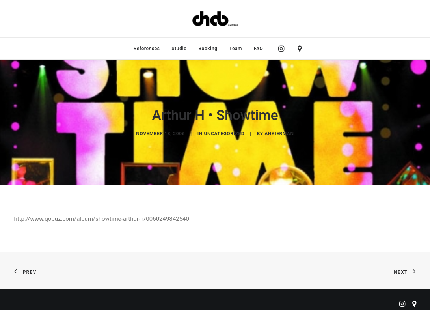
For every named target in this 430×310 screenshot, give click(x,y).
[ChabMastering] (215, 19)
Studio (178, 48)
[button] (283, 48)
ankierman (279, 132)
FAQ (258, 48)
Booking (207, 48)
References (147, 48)
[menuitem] (146, 48)
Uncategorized (224, 132)
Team (235, 48)
